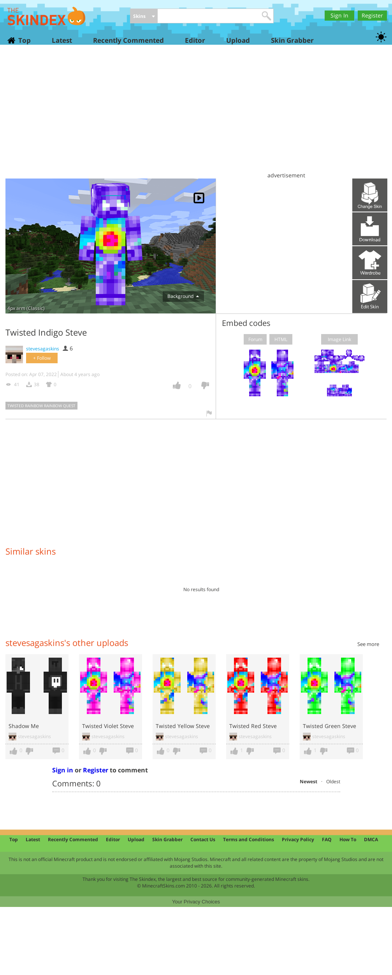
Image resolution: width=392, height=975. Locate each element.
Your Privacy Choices (196, 902)
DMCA (371, 839)
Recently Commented (128, 40)
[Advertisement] (196, 114)
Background (183, 296)
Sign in (62, 770)
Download (369, 228)
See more (368, 644)
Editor (195, 40)
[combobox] (144, 16)
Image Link (339, 339)
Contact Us (202, 839)
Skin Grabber (292, 40)
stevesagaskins (42, 348)
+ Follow (42, 358)
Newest (308, 781)
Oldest (333, 781)
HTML (280, 339)
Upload (238, 40)
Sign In (339, 15)
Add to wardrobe (369, 262)
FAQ (327, 839)
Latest (62, 40)
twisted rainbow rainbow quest (41, 405)
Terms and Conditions (248, 839)
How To (347, 839)
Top (24, 40)
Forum (255, 339)
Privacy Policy (298, 839)
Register (372, 15)
